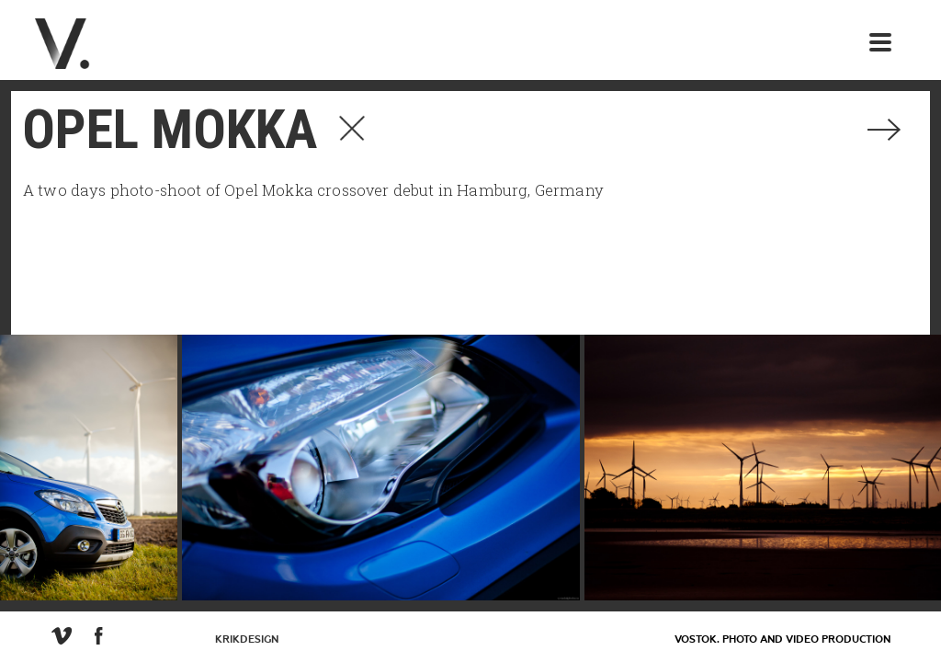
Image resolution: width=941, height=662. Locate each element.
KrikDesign (246, 639)
